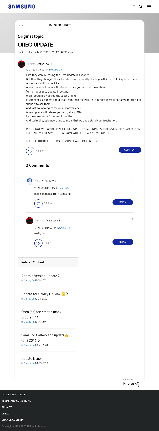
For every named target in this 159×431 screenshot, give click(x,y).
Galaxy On (56, 69)
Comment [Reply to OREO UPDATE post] (130, 149)
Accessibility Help (14, 394)
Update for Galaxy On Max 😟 (43, 294)
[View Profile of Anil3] (38, 181)
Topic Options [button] (135, 34)
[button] (135, 63)
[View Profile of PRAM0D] (31, 64)
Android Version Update (39, 276)
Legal (5, 413)
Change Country (12, 419)
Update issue (31, 359)
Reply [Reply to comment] (122, 202)
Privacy (7, 407)
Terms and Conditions (16, 400)
